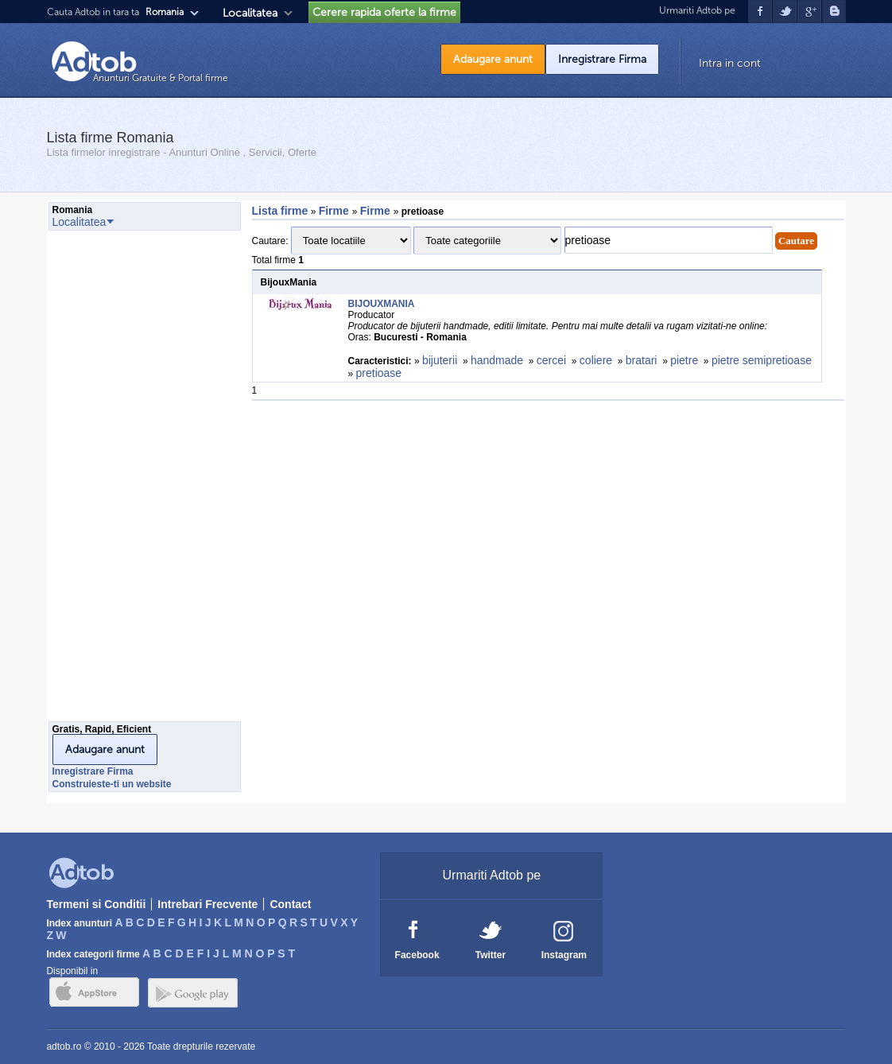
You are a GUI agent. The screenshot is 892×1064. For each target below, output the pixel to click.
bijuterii (439, 360)
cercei (551, 360)
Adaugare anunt (493, 59)
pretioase (379, 373)
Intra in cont (730, 63)
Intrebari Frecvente (207, 904)
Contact (290, 904)
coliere (596, 360)
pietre (684, 360)
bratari (641, 360)
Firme (335, 210)
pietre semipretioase (762, 360)
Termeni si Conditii (95, 904)
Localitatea (250, 13)
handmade (497, 360)
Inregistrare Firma (602, 59)
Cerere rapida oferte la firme (384, 12)
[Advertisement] (112, 480)
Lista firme (280, 210)
